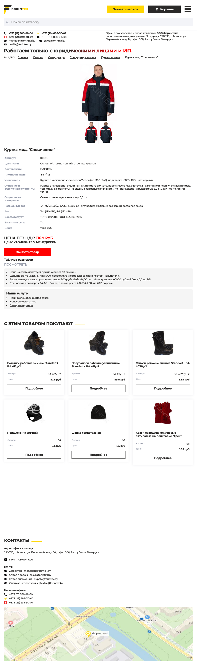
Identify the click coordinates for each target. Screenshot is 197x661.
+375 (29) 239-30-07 (21, 36)
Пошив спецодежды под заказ (29, 297)
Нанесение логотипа (23, 301)
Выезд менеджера (21, 305)
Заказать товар (27, 252)
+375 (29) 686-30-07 (53, 33)
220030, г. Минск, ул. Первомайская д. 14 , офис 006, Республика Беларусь (51, 552)
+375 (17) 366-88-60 (21, 33)
